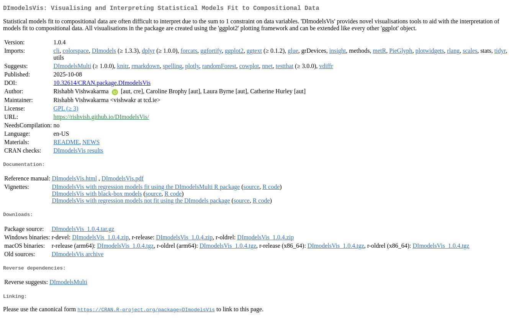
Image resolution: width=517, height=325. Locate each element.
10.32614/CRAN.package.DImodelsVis (102, 84)
